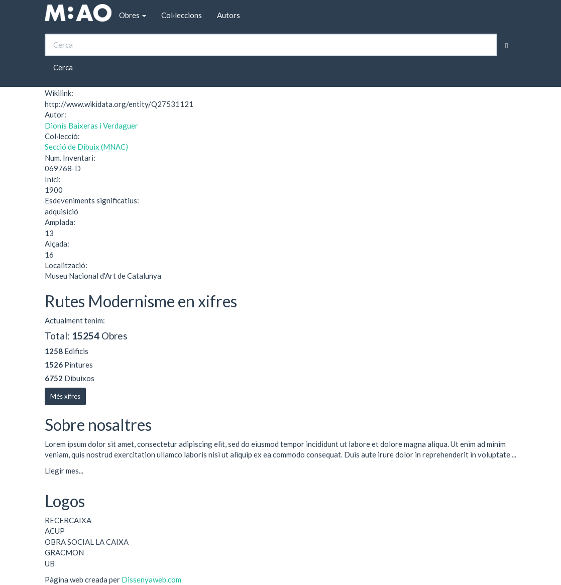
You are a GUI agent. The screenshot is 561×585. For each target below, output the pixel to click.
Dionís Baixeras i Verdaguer (91, 125)
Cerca (63, 67)
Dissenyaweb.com (151, 579)
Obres (132, 15)
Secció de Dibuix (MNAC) (86, 146)
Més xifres (65, 396)
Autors (228, 15)
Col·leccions (181, 15)
